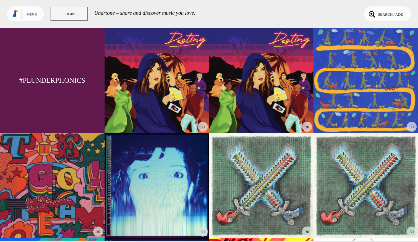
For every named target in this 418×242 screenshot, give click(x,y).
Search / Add (385, 14)
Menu (31, 14)
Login (69, 14)
